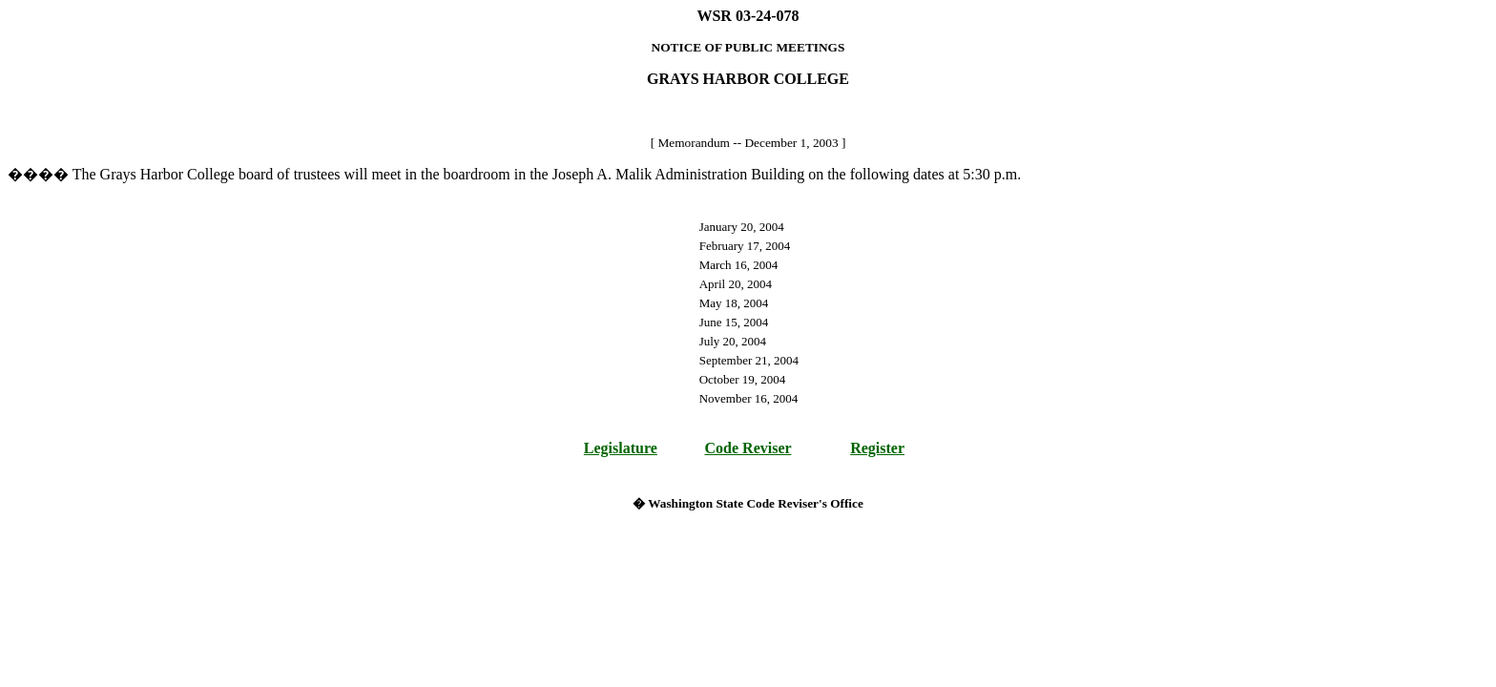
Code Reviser (748, 448)
